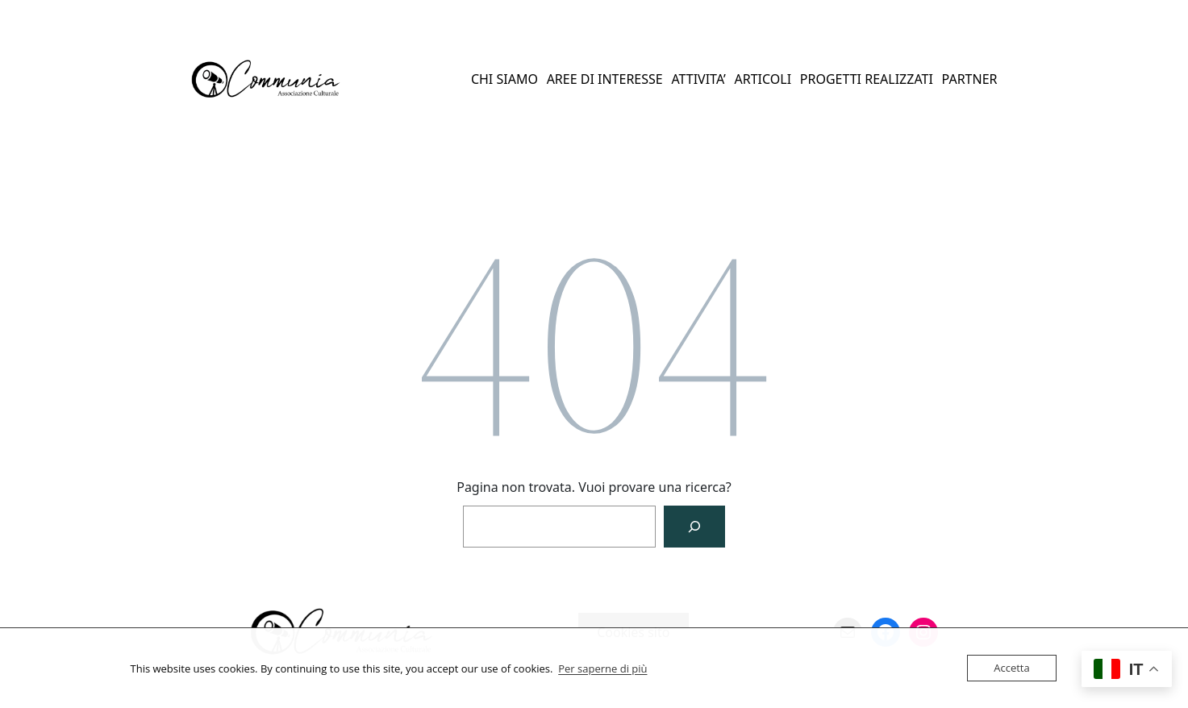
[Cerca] (694, 527)
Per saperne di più (602, 668)
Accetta (1011, 667)
